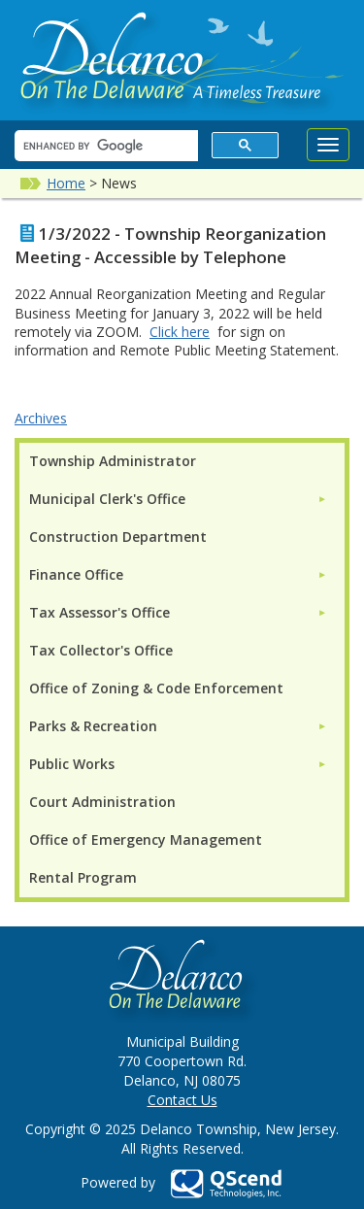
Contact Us (182, 1100)
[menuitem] (178, 499)
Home (66, 183)
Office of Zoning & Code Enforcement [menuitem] (156, 688)
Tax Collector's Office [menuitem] (101, 650)
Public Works (72, 764)
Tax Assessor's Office (99, 612)
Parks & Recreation (93, 726)
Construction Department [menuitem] (118, 536)
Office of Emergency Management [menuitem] (145, 839)
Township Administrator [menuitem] (112, 461)
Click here (179, 331)
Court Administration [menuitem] (102, 801)
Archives (41, 418)
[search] (104, 146)
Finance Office (76, 574)
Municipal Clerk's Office (107, 498)
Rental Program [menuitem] (83, 877)
